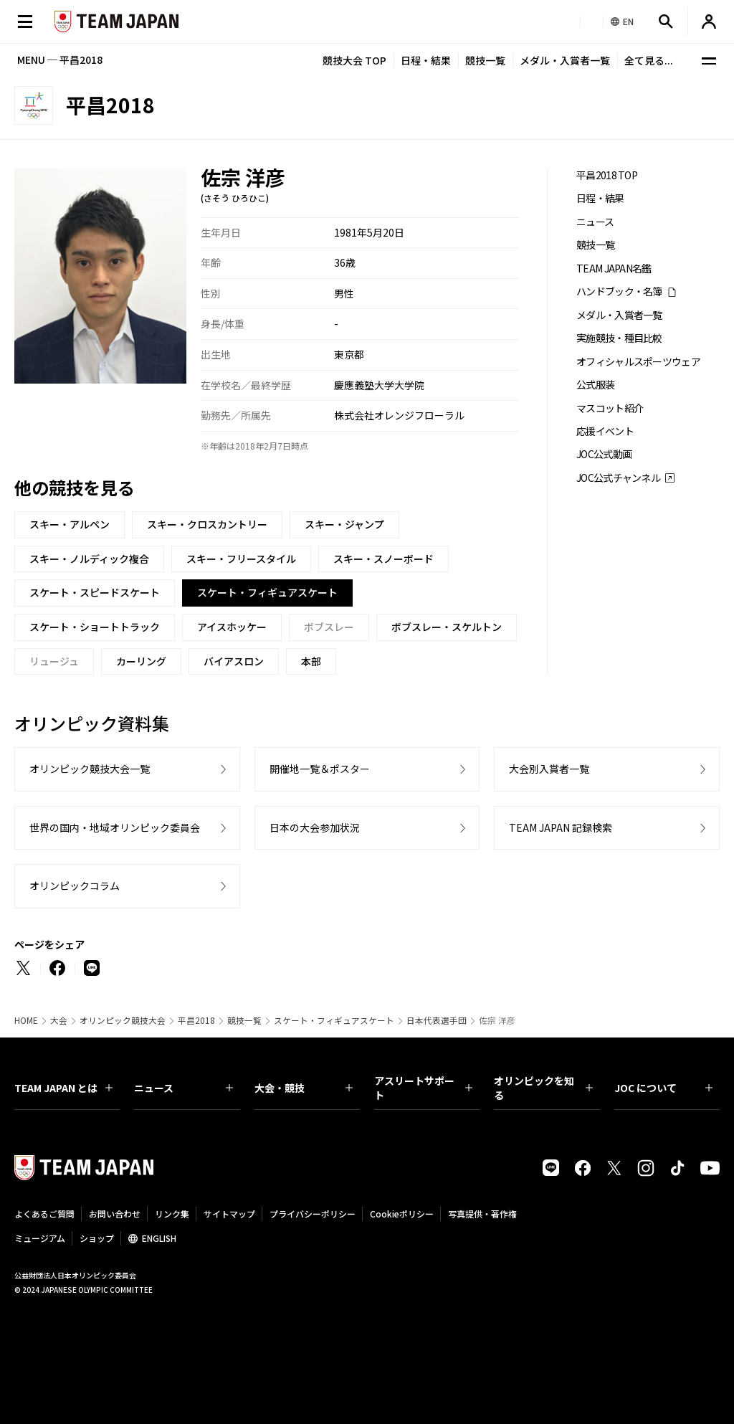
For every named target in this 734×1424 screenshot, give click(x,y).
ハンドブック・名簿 (619, 291)
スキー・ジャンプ (344, 524)
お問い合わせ (114, 1213)
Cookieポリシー (402, 1213)
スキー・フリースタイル (241, 558)
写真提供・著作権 (482, 1213)
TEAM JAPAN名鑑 (614, 268)
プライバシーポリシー (313, 1213)
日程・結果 (426, 60)
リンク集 (172, 1213)
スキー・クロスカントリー (207, 524)
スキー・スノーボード (383, 558)
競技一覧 (485, 60)
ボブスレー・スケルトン (446, 627)
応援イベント (605, 431)
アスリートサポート (423, 1087)
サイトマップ (229, 1213)
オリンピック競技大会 (123, 1020)
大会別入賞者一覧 (549, 768)
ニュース (595, 222)
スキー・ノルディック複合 (89, 558)
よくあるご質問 (44, 1213)
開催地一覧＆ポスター (320, 768)
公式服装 (595, 384)
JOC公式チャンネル (618, 478)
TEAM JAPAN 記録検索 (560, 827)
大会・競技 (303, 1088)
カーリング (141, 661)
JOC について (663, 1088)
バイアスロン (234, 661)
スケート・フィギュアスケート (334, 1020)
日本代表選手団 (436, 1020)
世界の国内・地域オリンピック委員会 (114, 827)
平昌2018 (196, 1020)
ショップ (97, 1238)
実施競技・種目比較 (619, 338)
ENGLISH (159, 1238)
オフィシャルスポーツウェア (638, 362)
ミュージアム (39, 1238)
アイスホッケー (232, 627)
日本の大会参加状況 (315, 827)
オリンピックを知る (543, 1087)
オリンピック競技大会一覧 (89, 768)
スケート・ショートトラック (94, 627)
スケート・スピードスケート (94, 592)
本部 (311, 661)
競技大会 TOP (354, 60)
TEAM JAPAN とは (63, 1088)
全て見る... (648, 60)
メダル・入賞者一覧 (565, 60)
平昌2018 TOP (606, 175)
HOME (26, 1020)
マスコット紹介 (609, 408)
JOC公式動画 (603, 454)
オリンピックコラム (74, 885)
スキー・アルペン (69, 524)
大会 (58, 1020)
